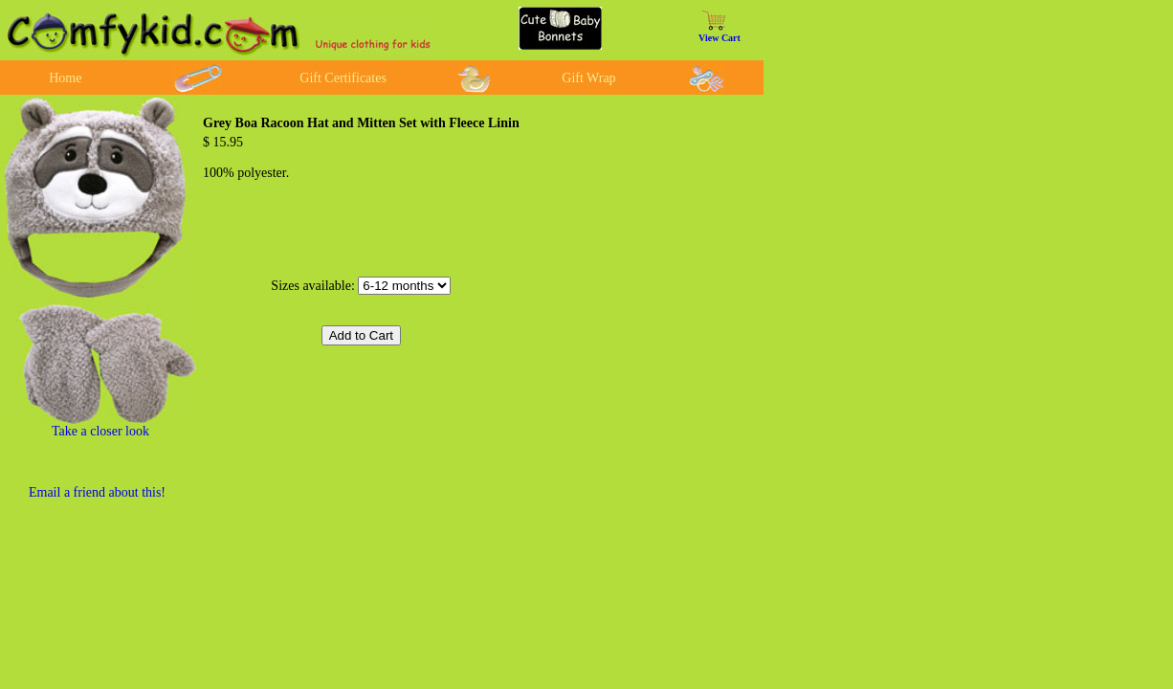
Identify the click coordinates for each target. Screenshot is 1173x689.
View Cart (719, 38)
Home (65, 78)
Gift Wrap (588, 78)
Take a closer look (100, 431)
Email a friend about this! (97, 492)
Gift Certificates (343, 78)
